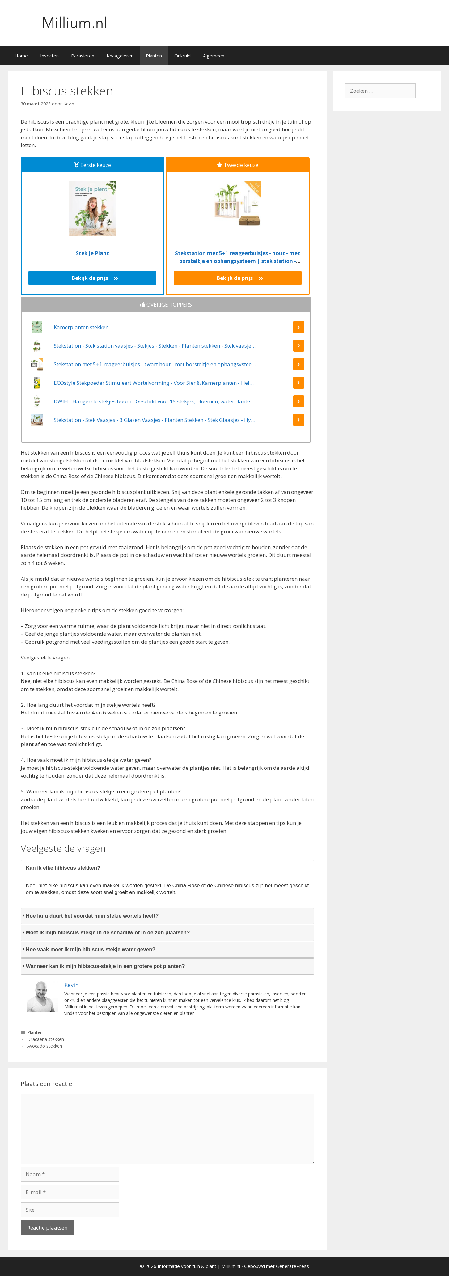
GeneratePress (292, 1266)
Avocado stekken (44, 1046)
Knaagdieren (120, 56)
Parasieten (82, 56)
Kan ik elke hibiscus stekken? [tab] (60, 868)
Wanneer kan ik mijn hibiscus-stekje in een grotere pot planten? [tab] (103, 966)
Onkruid (182, 56)
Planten (154, 56)
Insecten (49, 56)
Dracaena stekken (45, 1039)
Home (21, 56)
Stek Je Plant (92, 253)
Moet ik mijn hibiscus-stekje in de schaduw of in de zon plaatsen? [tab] (105, 932)
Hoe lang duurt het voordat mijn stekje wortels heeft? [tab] (90, 916)
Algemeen (213, 56)
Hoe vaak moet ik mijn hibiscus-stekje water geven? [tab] (88, 949)
